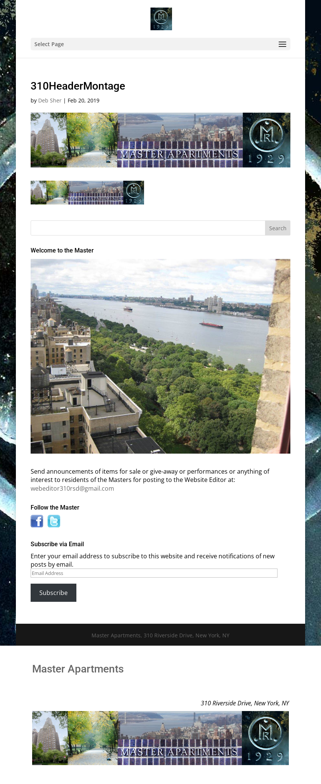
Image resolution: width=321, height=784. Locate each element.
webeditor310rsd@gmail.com (72, 488)
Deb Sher (50, 100)
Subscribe (53, 593)
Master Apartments (78, 669)
